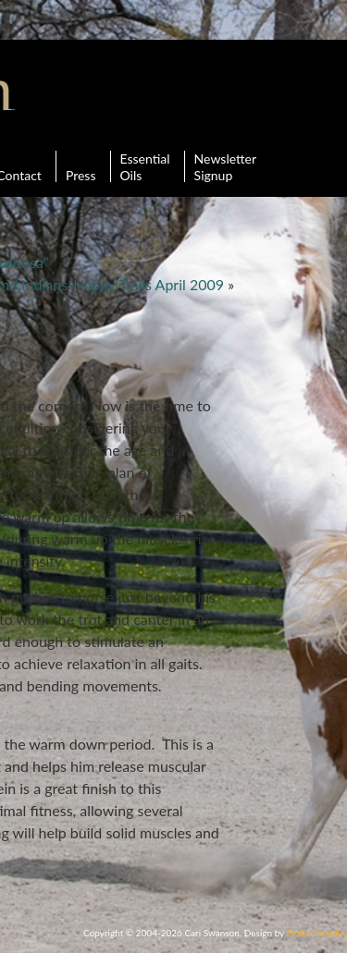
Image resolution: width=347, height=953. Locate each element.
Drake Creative (317, 932)
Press (81, 166)
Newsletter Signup (225, 166)
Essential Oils (145, 166)
